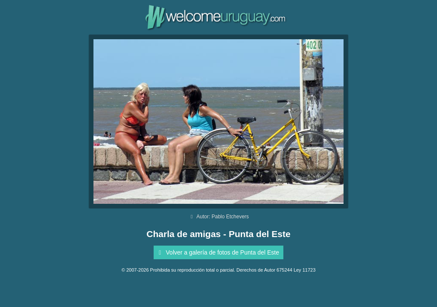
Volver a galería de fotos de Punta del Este (217, 252)
